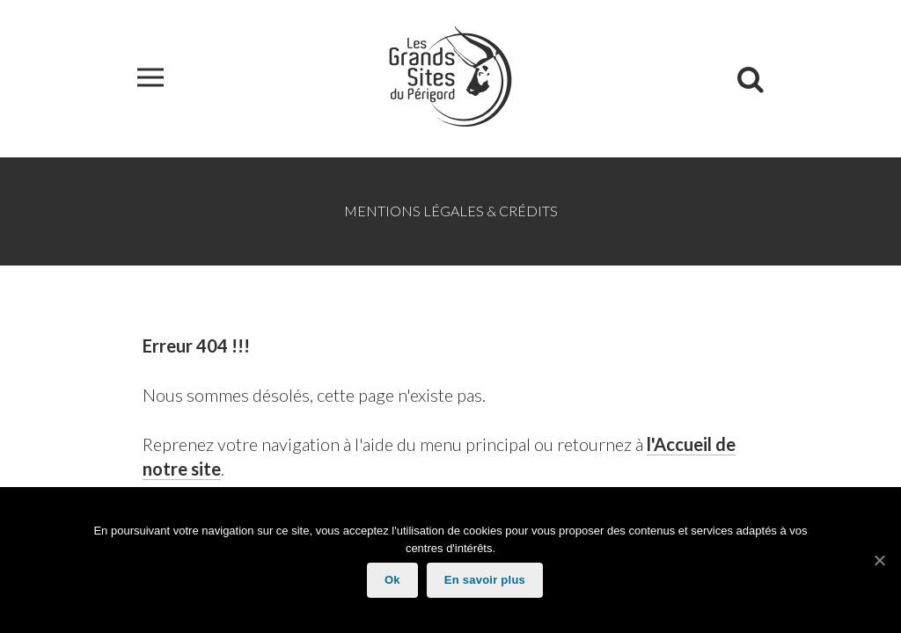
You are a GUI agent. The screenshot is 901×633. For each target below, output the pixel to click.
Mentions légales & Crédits (451, 210)
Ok (392, 579)
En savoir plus (484, 579)
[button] (150, 79)
